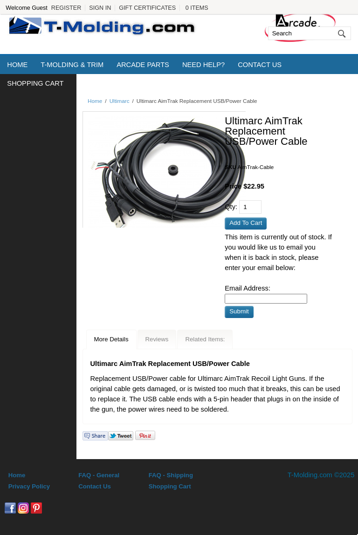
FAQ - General (98, 475)
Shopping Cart (35, 83)
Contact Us (260, 64)
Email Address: (247, 288)
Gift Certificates (147, 8)
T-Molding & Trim (72, 64)
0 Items (197, 8)
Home (17, 64)
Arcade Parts (143, 64)
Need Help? (203, 64)
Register (66, 8)
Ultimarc (120, 101)
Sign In (100, 8)
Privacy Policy (29, 486)
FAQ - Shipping (171, 475)
